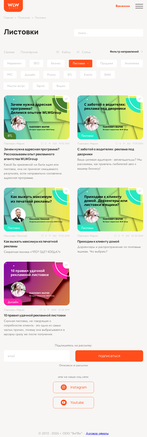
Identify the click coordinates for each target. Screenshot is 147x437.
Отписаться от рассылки (73, 365)
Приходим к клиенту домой (98, 241)
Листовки (87, 135)
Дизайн (13, 302)
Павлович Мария (14, 143)
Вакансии (123, 6)
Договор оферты (97, 433)
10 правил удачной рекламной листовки (35, 315)
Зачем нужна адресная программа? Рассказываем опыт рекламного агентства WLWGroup (31, 154)
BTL (10, 135)
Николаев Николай (15, 235)
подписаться (109, 355)
